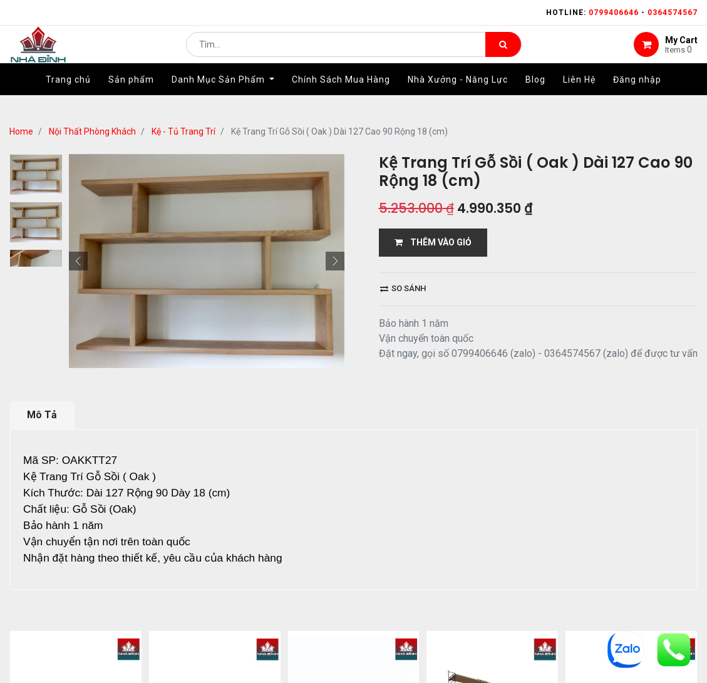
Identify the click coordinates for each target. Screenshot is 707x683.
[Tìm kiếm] (503, 53)
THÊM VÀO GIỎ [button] (433, 242)
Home (21, 131)
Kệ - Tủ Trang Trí (183, 131)
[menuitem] (68, 98)
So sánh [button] (403, 288)
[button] (78, 261)
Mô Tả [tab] (42, 415)
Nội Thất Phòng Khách (92, 131)
